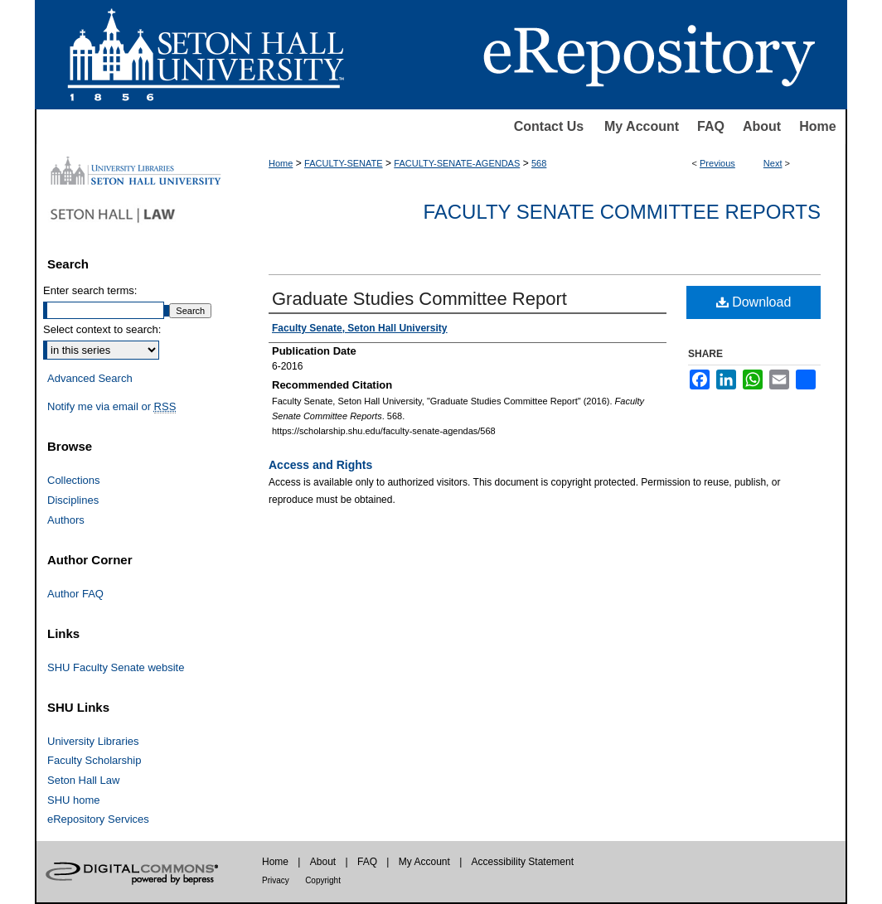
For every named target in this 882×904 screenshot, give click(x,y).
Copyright (323, 880)
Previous (717, 163)
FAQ (710, 126)
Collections (73, 480)
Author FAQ (75, 593)
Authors (66, 520)
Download (754, 302)
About (762, 126)
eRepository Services (98, 819)
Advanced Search (90, 378)
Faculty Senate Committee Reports (622, 212)
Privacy (275, 880)
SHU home (73, 800)
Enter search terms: (90, 290)
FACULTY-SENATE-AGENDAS (457, 163)
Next (773, 163)
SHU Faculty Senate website (115, 667)
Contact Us (549, 126)
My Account (641, 126)
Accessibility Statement (523, 862)
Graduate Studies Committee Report (419, 298)
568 (538, 163)
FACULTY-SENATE (343, 163)
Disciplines (73, 500)
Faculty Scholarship (94, 760)
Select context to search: (102, 329)
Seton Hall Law (83, 780)
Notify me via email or (111, 406)
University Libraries (93, 741)
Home (817, 126)
